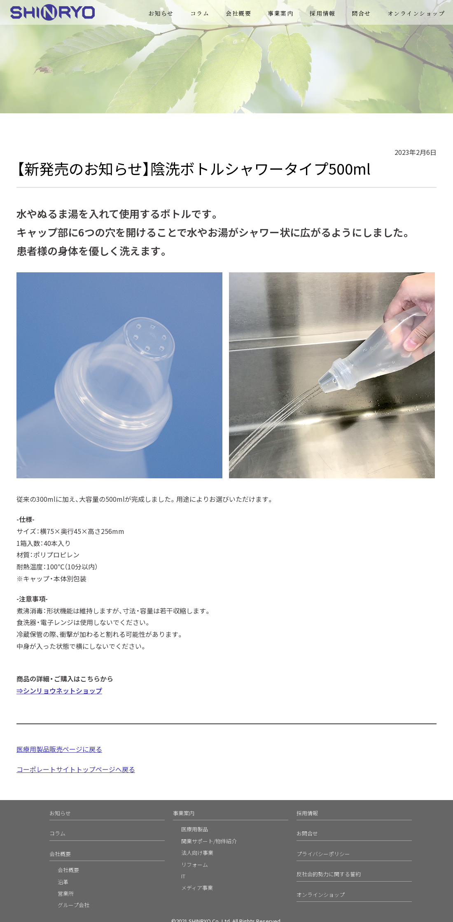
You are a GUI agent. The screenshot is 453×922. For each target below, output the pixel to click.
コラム (200, 13)
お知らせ (161, 13)
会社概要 (238, 13)
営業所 (66, 893)
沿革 (63, 882)
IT (183, 876)
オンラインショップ (416, 13)
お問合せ (307, 833)
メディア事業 (197, 888)
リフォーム (194, 864)
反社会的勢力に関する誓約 (329, 874)
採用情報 (322, 13)
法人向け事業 (197, 852)
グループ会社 (73, 905)
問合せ (361, 13)
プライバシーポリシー (323, 854)
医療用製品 (194, 829)
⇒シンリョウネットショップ (59, 690)
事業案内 (280, 13)
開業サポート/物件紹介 (209, 841)
